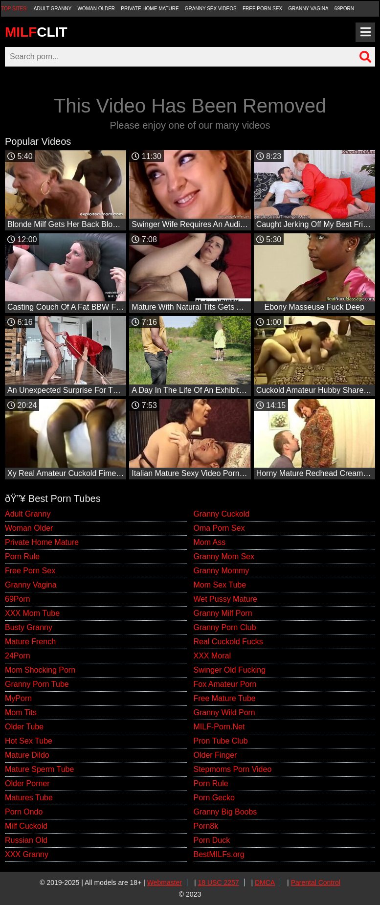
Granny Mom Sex (224, 556)
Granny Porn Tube (37, 684)
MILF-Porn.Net (219, 727)
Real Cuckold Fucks (228, 641)
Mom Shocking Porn (40, 670)
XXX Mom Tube (32, 613)
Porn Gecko (214, 797)
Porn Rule (22, 556)
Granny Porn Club (225, 627)
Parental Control (315, 882)
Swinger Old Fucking (230, 670)
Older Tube (24, 727)
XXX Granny (26, 854)
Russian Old (26, 840)
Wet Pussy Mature (225, 599)
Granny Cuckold (222, 514)
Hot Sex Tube (28, 741)
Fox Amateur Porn (225, 684)
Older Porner (27, 783)
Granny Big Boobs (225, 812)
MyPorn (18, 698)
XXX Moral (212, 656)
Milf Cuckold (26, 826)
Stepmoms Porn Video (233, 769)
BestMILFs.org (219, 854)
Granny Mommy (221, 570)
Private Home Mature (150, 8)
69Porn (344, 8)
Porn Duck (212, 840)
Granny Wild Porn (224, 712)
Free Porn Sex (262, 8)
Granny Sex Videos (211, 8)
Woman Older (96, 8)
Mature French (30, 641)
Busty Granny (28, 627)
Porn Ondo (24, 812)
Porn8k (206, 826)
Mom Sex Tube (220, 585)
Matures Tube (29, 797)
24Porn (17, 656)
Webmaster (164, 882)
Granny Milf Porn (223, 613)
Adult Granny (52, 8)
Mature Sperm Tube (39, 769)
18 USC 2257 (218, 882)
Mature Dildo (27, 755)
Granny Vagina (308, 8)
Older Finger (215, 755)
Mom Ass (210, 542)
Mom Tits (21, 712)
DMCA (265, 882)
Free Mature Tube (225, 698)
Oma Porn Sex (219, 528)
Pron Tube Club (221, 741)
